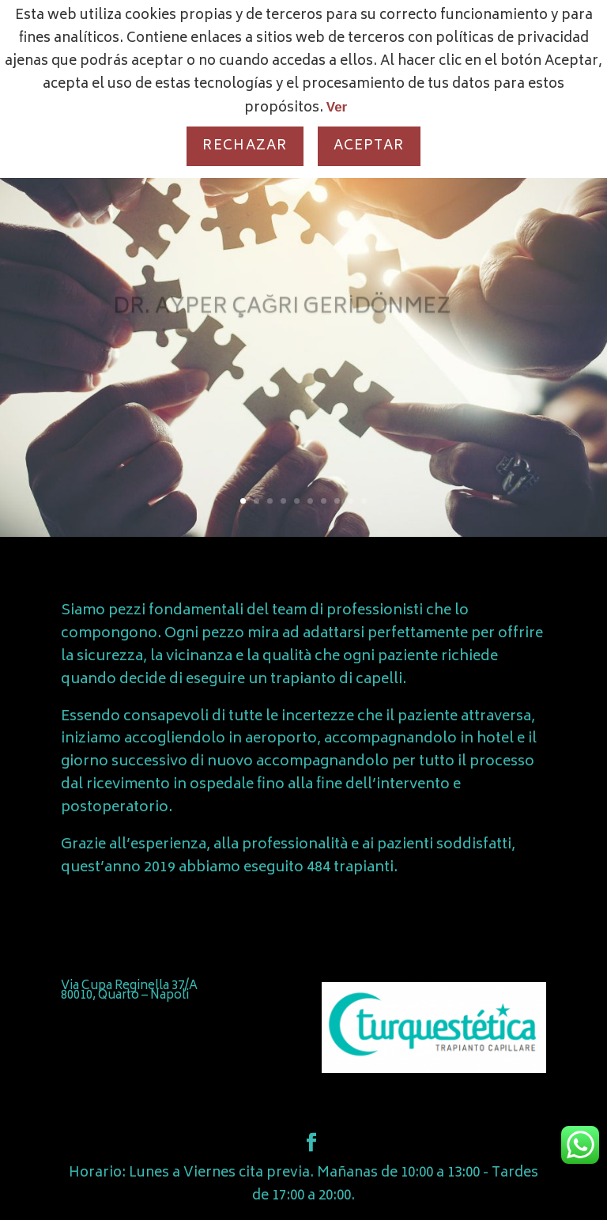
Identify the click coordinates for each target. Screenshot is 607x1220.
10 (364, 501)
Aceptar (369, 146)
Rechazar (244, 146)
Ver (336, 107)
